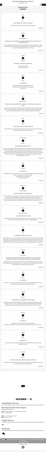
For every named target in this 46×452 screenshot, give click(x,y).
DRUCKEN (29, 401)
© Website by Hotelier (23, 446)
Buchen (43, 4)
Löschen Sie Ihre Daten (23, 444)
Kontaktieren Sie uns (10, 405)
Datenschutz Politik (39, 441)
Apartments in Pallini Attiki (7, 411)
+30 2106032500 (8, 415)
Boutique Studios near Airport (23, 2)
